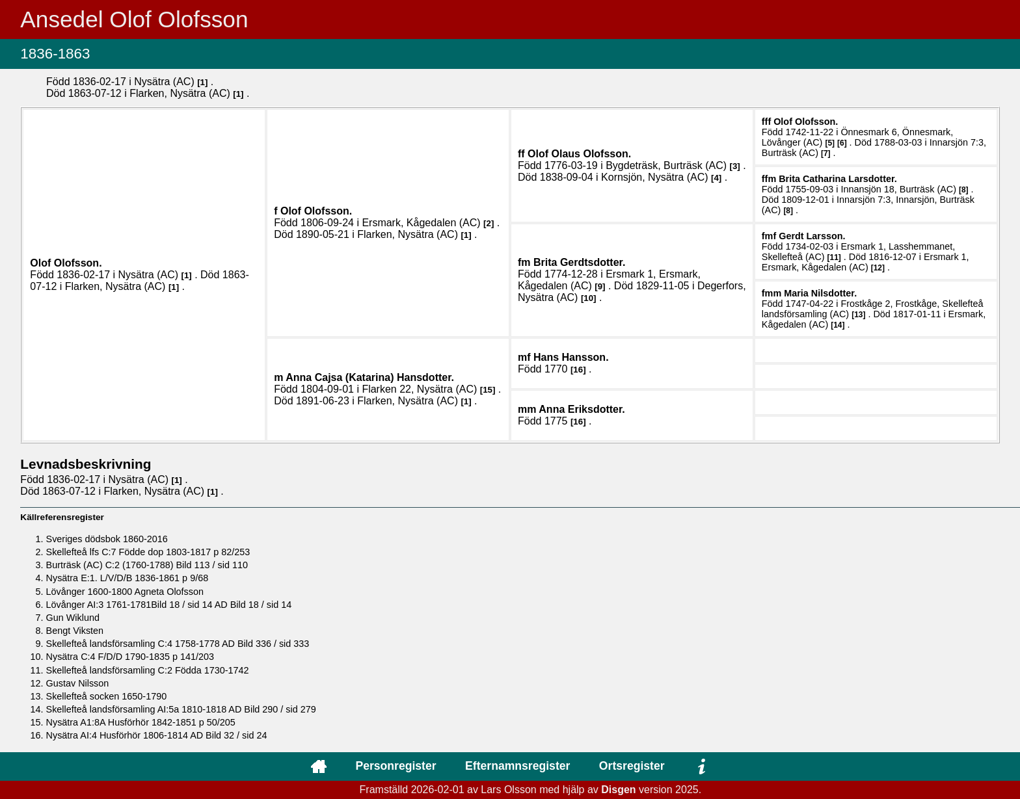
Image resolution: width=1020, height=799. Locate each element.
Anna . (582, 409)
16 (578, 369)
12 (878, 267)
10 (588, 298)
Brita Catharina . (838, 179)
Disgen (618, 789)
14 (837, 325)
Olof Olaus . (579, 153)
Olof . (65, 263)
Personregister (395, 765)
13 (858, 314)
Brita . (579, 262)
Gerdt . (812, 236)
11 (834, 257)
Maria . (820, 293)
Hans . (571, 357)
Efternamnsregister (517, 765)
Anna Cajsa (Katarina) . (370, 377)
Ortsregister (632, 765)
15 (487, 390)
